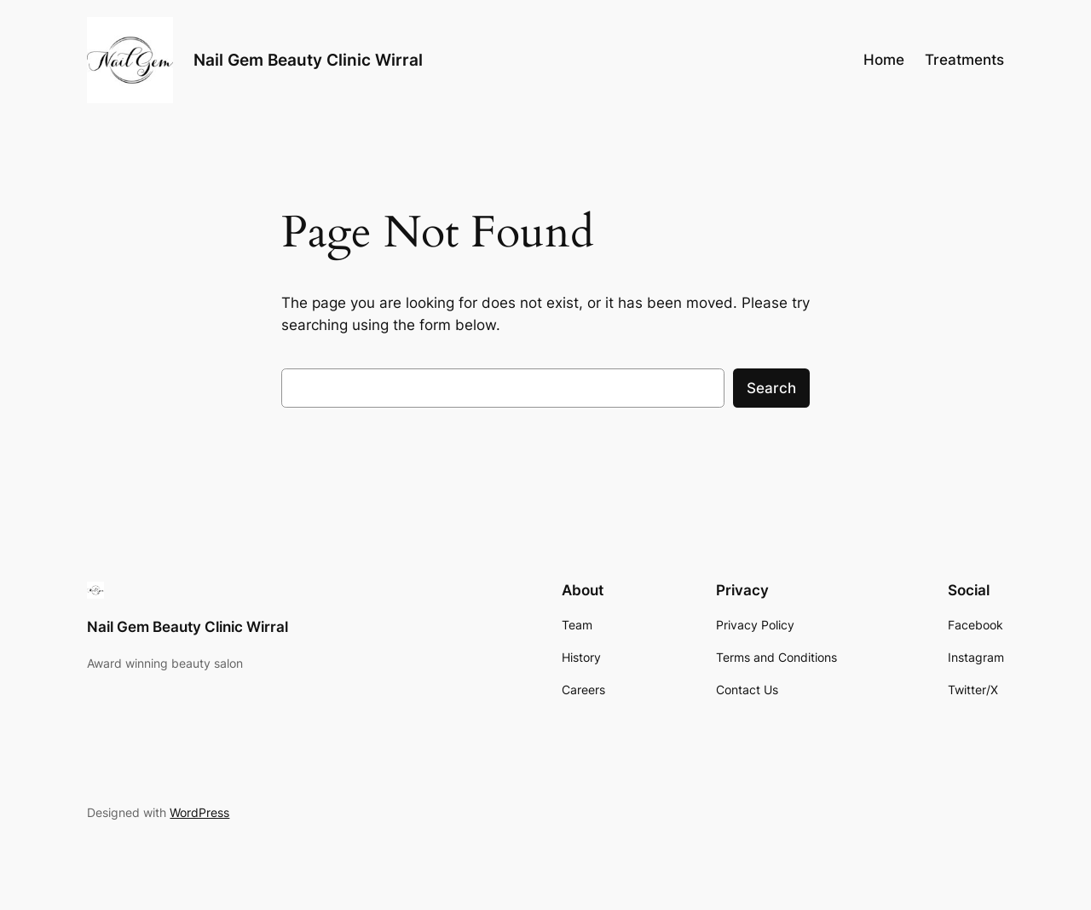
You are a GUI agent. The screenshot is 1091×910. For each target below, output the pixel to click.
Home (883, 59)
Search (771, 388)
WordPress (199, 812)
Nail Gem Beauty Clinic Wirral (308, 59)
